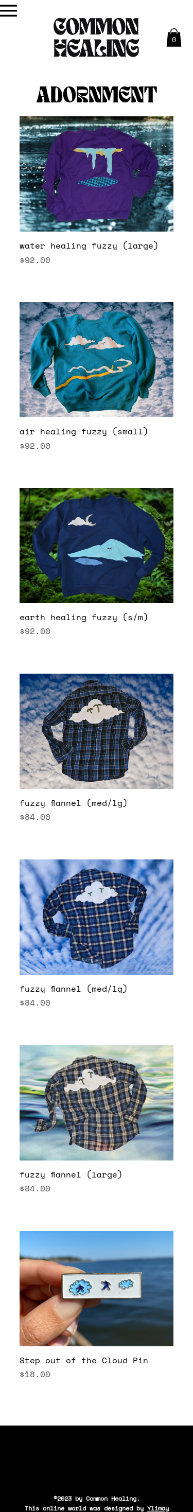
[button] (174, 37)
